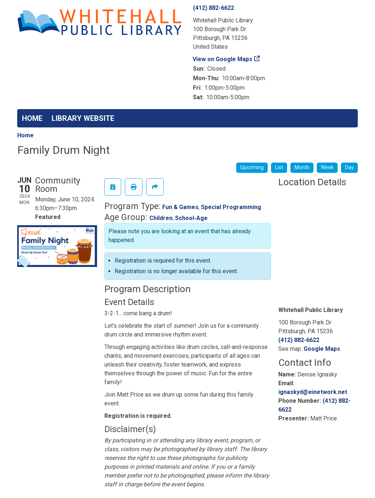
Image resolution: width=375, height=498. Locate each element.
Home (25, 135)
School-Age (191, 218)
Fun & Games (180, 207)
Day (349, 167)
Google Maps (322, 348)
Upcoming (252, 167)
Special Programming (231, 207)
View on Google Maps (222, 59)
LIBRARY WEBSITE (83, 118)
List (279, 167)
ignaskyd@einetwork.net (312, 392)
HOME (32, 118)
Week (327, 167)
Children (160, 218)
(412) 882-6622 (213, 7)
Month (301, 167)
